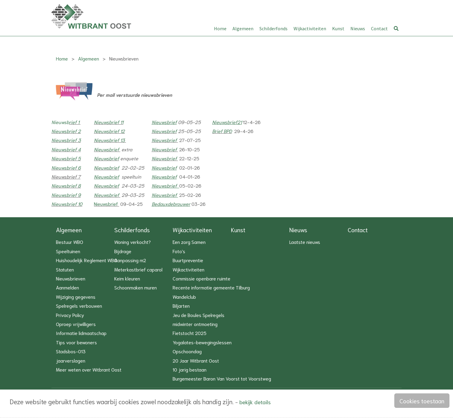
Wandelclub (184, 296)
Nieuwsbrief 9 (66, 195)
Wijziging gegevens (75, 296)
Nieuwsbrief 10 (66, 204)
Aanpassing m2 (130, 260)
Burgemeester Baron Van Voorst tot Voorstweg (222, 378)
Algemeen (242, 28)
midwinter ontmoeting (195, 324)
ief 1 (75, 122)
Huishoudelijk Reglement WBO (86, 260)
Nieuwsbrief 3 (66, 140)
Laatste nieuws (304, 242)
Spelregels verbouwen (79, 305)
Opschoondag (187, 351)
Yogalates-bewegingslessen (202, 342)
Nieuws (357, 28)
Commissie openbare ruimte (201, 278)
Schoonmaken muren (135, 287)
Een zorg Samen (189, 242)
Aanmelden (67, 287)
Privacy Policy (70, 315)
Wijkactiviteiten (310, 28)
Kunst (338, 28)
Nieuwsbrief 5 (66, 158)
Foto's (179, 251)
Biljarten (181, 305)
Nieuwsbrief (164, 131)
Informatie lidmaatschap (81, 333)
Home (220, 28)
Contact (379, 28)
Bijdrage (122, 251)
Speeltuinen (68, 251)
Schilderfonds (273, 28)
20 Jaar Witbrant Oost (196, 360)
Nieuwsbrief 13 (109, 140)
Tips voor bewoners (76, 342)
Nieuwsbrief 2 (66, 131)
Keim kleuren (127, 278)
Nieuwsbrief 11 (108, 122)
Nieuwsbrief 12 (109, 131)
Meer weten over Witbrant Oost (88, 369)
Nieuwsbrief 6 (66, 167)
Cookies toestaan (421, 401)
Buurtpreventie (188, 260)
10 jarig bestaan (189, 369)
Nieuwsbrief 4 (66, 149)
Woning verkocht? (132, 242)
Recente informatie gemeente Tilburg (211, 287)
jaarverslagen (70, 360)
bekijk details (255, 401)
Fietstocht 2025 (189, 333)
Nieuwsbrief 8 (66, 185)
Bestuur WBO (69, 242)
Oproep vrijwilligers (76, 324)
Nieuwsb (60, 122)
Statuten (65, 269)
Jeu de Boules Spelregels (198, 315)
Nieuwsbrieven (70, 278)
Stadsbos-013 (71, 351)
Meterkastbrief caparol (138, 269)
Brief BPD (222, 131)
